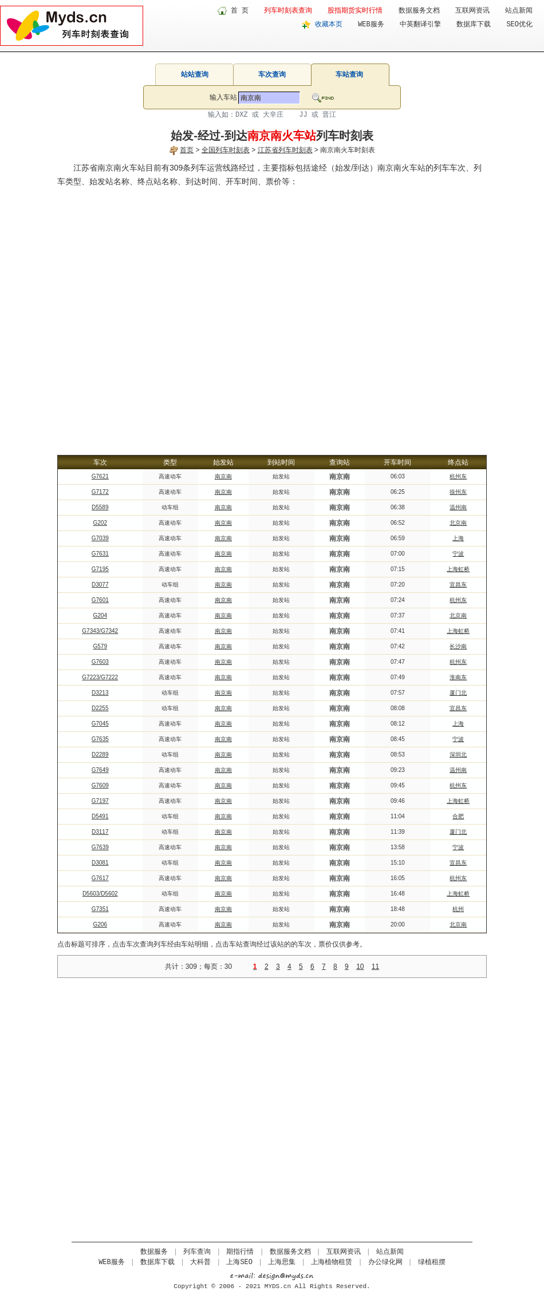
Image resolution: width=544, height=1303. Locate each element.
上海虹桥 (458, 569)
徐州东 (458, 492)
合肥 (458, 816)
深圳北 (458, 754)
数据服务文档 (419, 11)
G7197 (100, 801)
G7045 (100, 723)
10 (360, 967)
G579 (100, 646)
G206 (100, 924)
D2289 (100, 754)
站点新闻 (519, 11)
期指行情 (240, 1252)
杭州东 (458, 476)
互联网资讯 (472, 11)
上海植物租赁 (331, 1262)
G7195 (100, 569)
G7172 (100, 492)
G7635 (100, 739)
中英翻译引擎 (420, 25)
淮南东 (458, 677)
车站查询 (349, 74)
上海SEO (239, 1262)
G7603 (100, 662)
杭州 (458, 909)
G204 (100, 615)
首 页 (240, 11)
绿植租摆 (432, 1262)
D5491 (100, 816)
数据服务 (154, 1252)
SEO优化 (519, 25)
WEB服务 (371, 25)
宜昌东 (458, 584)
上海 (458, 538)
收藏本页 (328, 25)
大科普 (200, 1262)
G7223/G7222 (100, 677)
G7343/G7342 (100, 631)
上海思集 (281, 1262)
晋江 (329, 115)
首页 (187, 150)
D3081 (100, 863)
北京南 (458, 523)
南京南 (223, 476)
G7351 (100, 909)
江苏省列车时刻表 (285, 150)
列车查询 (197, 1252)
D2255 (100, 708)
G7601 (100, 600)
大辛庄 (273, 115)
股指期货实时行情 (355, 11)
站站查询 (194, 74)
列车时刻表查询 (288, 11)
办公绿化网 (385, 1262)
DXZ (241, 115)
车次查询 (272, 74)
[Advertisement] (120, 314)
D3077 (100, 584)
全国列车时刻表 (226, 150)
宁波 (458, 553)
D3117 (100, 832)
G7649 (100, 770)
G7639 (100, 847)
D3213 (100, 693)
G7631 (100, 553)
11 (375, 967)
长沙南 (458, 646)
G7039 (100, 538)
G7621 (100, 476)
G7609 (100, 785)
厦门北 (458, 693)
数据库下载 (473, 25)
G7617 (100, 878)
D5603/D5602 (100, 893)
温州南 (458, 507)
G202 (100, 523)
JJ (303, 115)
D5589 (100, 507)
